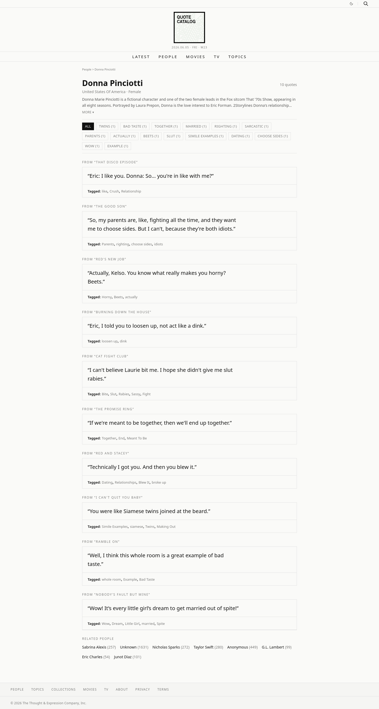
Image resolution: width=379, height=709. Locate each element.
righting (122, 244)
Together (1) (166, 126)
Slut (113, 394)
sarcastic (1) (256, 126)
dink (123, 341)
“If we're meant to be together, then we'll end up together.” (160, 422)
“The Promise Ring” (114, 409)
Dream (117, 623)
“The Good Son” (110, 206)
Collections (63, 689)
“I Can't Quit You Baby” (118, 497)
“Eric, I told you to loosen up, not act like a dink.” (147, 325)
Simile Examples (115, 526)
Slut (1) (173, 136)
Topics (237, 56)
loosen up (110, 341)
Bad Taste (147, 579)
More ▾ (88, 112)
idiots (158, 244)
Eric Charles (96, 656)
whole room (111, 579)
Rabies (124, 394)
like (104, 191)
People (167, 56)
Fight (146, 394)
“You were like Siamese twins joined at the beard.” (149, 511)
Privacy (142, 689)
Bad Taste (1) (135, 126)
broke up (159, 482)
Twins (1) (107, 126)
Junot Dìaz (127, 656)
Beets (118, 297)
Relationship (131, 191)
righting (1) (226, 126)
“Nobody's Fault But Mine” (122, 594)
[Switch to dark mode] (351, 4)
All (88, 126)
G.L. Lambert (277, 647)
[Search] (365, 3)
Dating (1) (240, 136)
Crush (114, 191)
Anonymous (242, 647)
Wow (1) (92, 146)
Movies (196, 56)
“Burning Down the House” (122, 312)
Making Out (166, 526)
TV (217, 56)
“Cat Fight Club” (111, 356)
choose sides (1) (273, 136)
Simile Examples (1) (205, 136)
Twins (149, 526)
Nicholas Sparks (170, 647)
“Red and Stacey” (111, 453)
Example (130, 579)
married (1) (196, 126)
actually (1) (124, 136)
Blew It (143, 482)
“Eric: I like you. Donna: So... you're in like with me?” (151, 175)
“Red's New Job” (110, 259)
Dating (107, 482)
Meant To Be (137, 438)
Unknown (134, 647)
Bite (105, 394)
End (121, 438)
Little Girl (132, 623)
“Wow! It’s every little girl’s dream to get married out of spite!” (163, 608)
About (122, 689)
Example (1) (117, 146)
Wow (106, 623)
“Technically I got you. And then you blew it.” (142, 466)
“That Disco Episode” (116, 162)
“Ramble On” (107, 541)
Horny (107, 297)
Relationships (125, 482)
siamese (136, 526)
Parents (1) (95, 136)
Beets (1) (151, 136)
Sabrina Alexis (99, 647)
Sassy (135, 394)
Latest (141, 56)
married (148, 623)
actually (131, 297)
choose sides (141, 244)
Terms (163, 689)
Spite (161, 623)
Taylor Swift (208, 647)
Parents (108, 244)
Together (109, 438)
